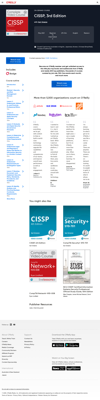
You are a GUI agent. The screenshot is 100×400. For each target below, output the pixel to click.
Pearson (87, 33)
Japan (4, 375)
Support (27, 335)
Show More (11, 199)
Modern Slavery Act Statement (47, 395)
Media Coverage (8, 347)
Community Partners (9, 350)
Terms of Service (7, 395)
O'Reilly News (6, 344)
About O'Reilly (8, 335)
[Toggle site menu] (2, 2)
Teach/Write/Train (8, 339)
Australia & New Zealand (10, 372)
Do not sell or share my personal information (15, 389)
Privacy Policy (29, 344)
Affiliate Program (8, 353)
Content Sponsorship (9, 362)
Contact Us (28, 339)
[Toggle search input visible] (97, 2)
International (7, 368)
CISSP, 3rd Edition (51, 58)
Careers (5, 341)
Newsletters (28, 341)
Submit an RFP (7, 356)
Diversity (5, 359)
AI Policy (27, 347)
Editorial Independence (30, 395)
